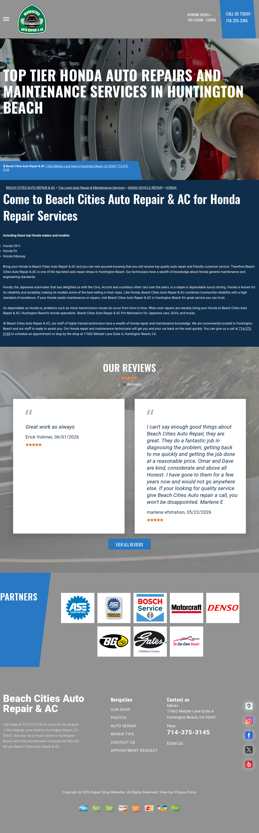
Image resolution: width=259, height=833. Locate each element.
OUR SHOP (121, 709)
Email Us (175, 743)
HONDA (171, 188)
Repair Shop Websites (108, 792)
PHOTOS (119, 717)
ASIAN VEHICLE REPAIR (145, 188)
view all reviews (129, 544)
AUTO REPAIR (123, 726)
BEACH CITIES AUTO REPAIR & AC (30, 188)
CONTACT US (123, 742)
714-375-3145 (236, 20)
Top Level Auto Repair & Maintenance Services (91, 188)
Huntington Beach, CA (41, 421)
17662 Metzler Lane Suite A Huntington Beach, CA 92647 (81, 166)
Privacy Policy (185, 792)
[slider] (129, 378)
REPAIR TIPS (122, 734)
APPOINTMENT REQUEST (134, 750)
